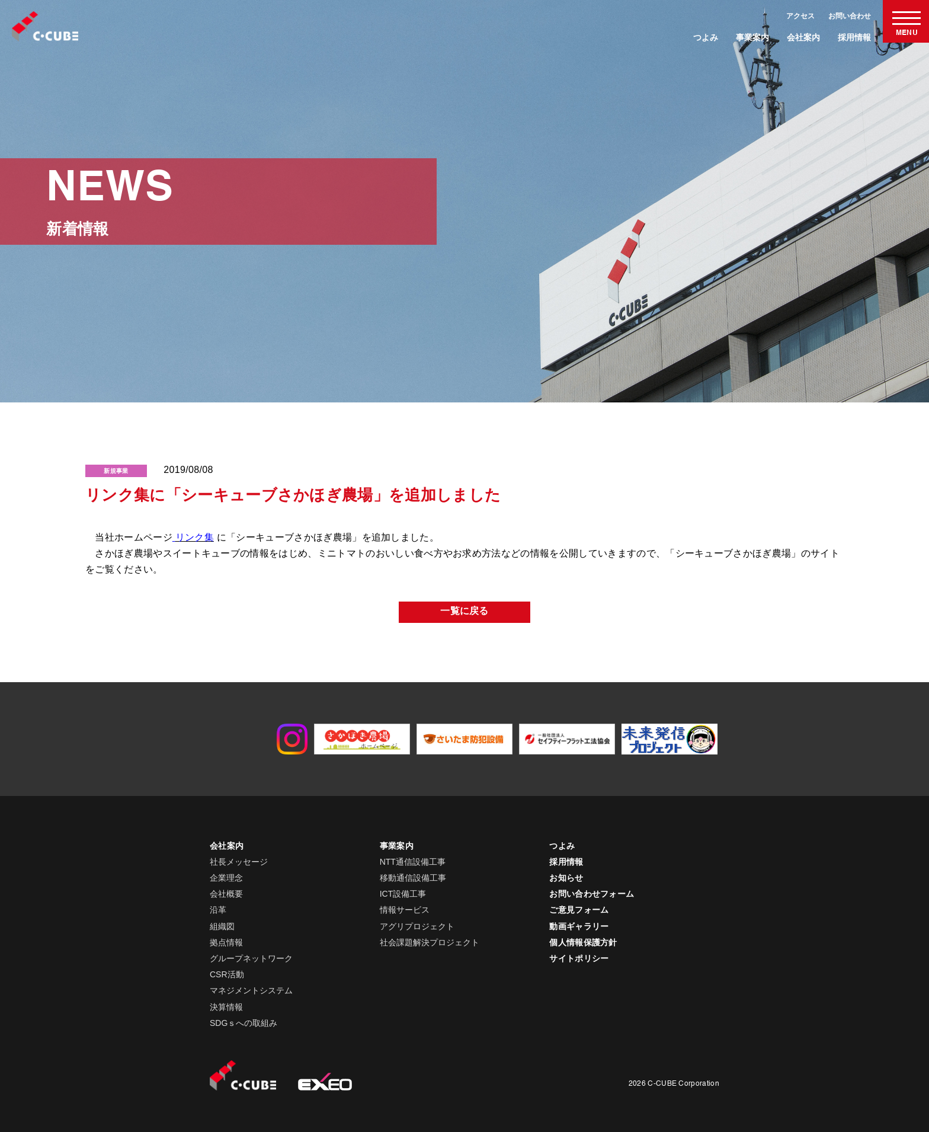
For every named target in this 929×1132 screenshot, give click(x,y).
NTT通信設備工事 (413, 861)
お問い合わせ (849, 16)
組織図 (222, 926)
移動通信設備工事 (413, 877)
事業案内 (752, 37)
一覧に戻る (464, 611)
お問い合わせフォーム (591, 893)
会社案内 (803, 37)
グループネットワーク (251, 958)
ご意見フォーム (578, 909)
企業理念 (226, 877)
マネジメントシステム (251, 990)
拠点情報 (226, 942)
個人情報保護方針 (583, 942)
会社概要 (226, 893)
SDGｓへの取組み (243, 1023)
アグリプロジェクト (417, 926)
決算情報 (226, 1007)
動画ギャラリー (578, 926)
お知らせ (566, 877)
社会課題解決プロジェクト (429, 942)
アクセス (800, 16)
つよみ (705, 37)
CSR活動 (227, 974)
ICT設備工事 (403, 893)
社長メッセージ (239, 861)
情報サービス (405, 909)
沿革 (218, 909)
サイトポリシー (578, 958)
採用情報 (854, 37)
